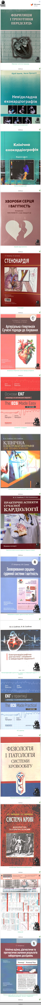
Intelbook (20, 1004)
